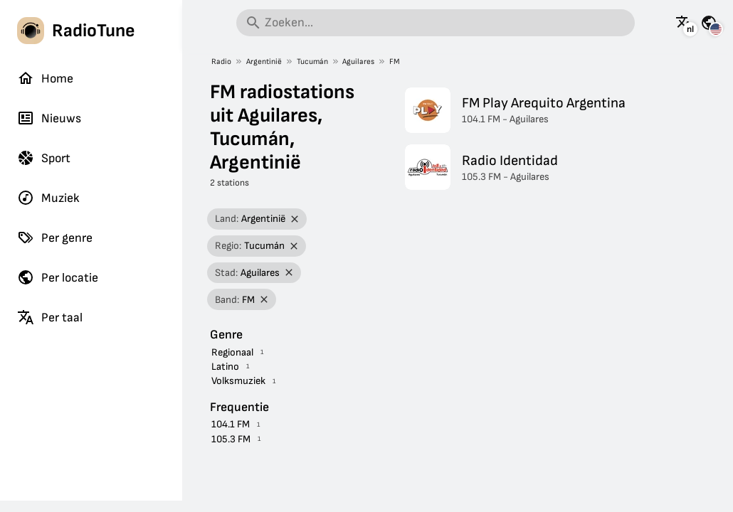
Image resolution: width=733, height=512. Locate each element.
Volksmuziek (238, 381)
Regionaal (232, 352)
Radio (221, 61)
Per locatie (57, 277)
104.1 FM (230, 424)
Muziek (48, 197)
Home (45, 78)
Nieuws (49, 118)
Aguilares (358, 61)
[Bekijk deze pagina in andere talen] (684, 23)
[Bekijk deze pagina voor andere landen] (709, 23)
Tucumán (312, 61)
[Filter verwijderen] (295, 219)
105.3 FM (231, 439)
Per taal (50, 317)
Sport (43, 157)
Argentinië (264, 61)
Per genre (55, 237)
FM (394, 61)
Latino (225, 367)
